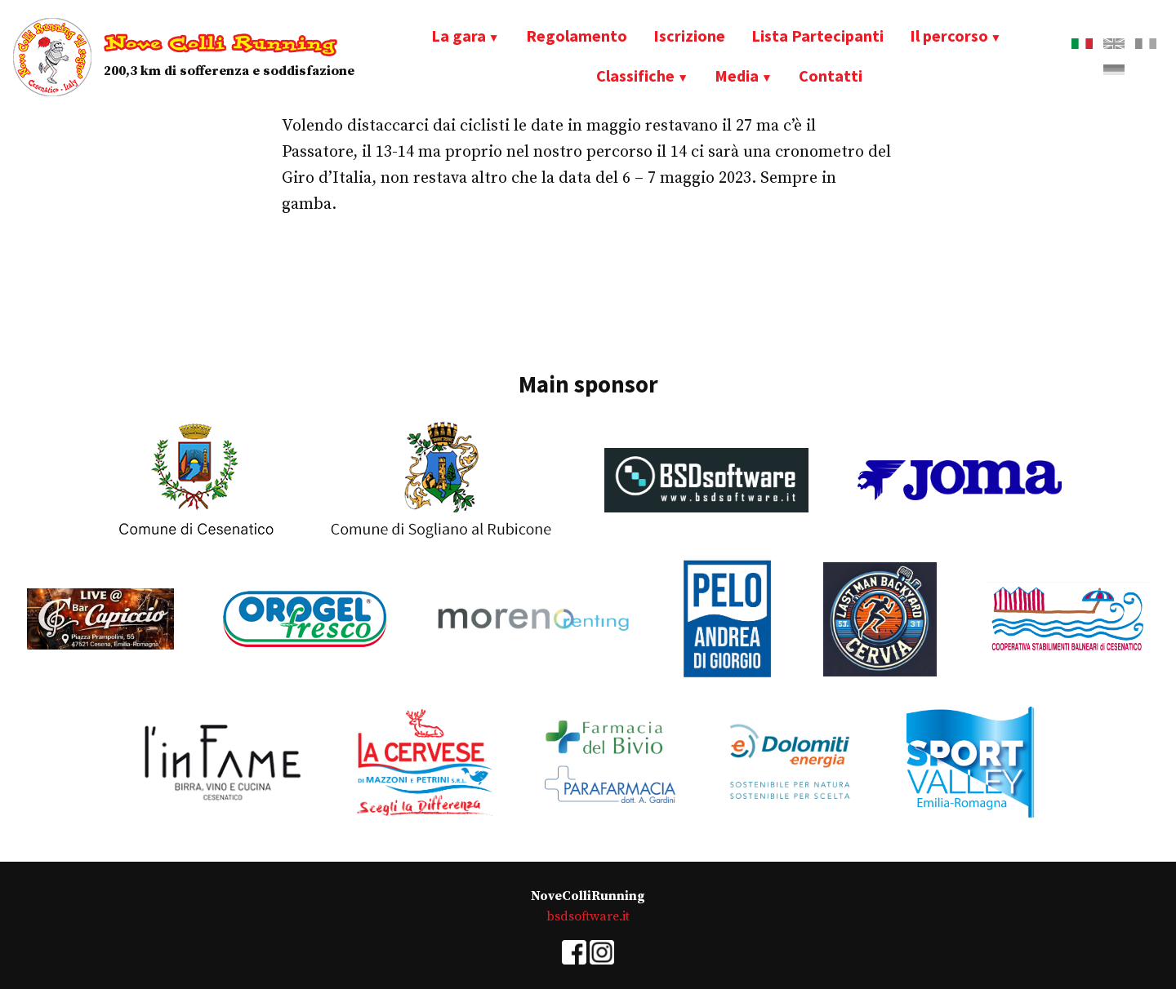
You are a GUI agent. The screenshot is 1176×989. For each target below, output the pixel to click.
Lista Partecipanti (817, 35)
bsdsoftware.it (588, 916)
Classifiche (635, 75)
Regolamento (576, 35)
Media (737, 75)
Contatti (830, 75)
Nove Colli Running (220, 44)
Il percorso (949, 35)
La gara (458, 35)
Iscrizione (689, 35)
